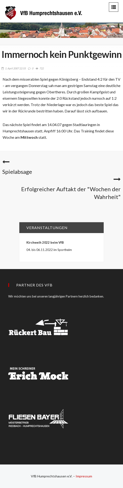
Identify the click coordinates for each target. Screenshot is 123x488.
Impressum (84, 476)
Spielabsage (17, 171)
